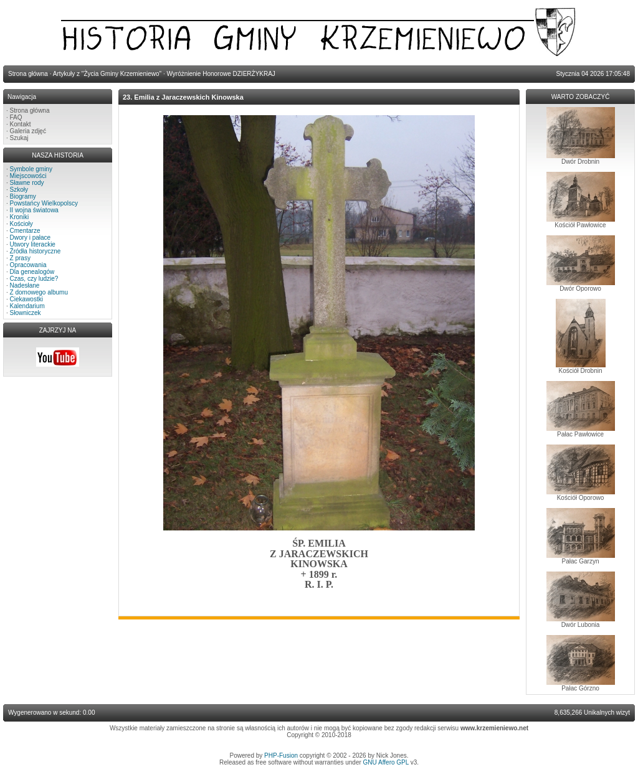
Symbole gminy (31, 169)
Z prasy (20, 258)
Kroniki (19, 217)
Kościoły (21, 223)
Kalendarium (27, 306)
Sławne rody (27, 182)
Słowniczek (25, 312)
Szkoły (19, 189)
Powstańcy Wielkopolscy (44, 203)
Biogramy (23, 196)
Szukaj (19, 137)
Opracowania (28, 264)
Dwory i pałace (30, 237)
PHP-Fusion (281, 755)
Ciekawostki (26, 299)
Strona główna (30, 110)
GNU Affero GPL (386, 762)
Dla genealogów (32, 271)
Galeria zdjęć (28, 131)
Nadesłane (25, 285)
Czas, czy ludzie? (34, 278)
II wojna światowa (34, 210)
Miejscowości (28, 175)
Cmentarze (25, 230)
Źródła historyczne (35, 251)
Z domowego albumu (39, 292)
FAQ (16, 117)
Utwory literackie (32, 244)
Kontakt (20, 124)
